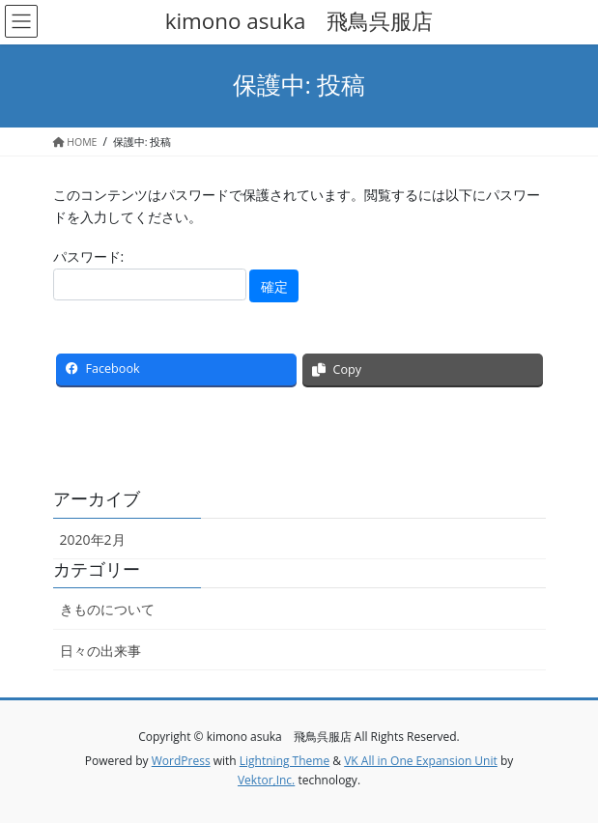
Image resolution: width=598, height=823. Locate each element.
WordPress (181, 760)
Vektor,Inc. (266, 780)
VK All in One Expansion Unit (421, 760)
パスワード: (149, 273)
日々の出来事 (100, 650)
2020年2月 (93, 539)
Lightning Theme (284, 760)
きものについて (107, 609)
